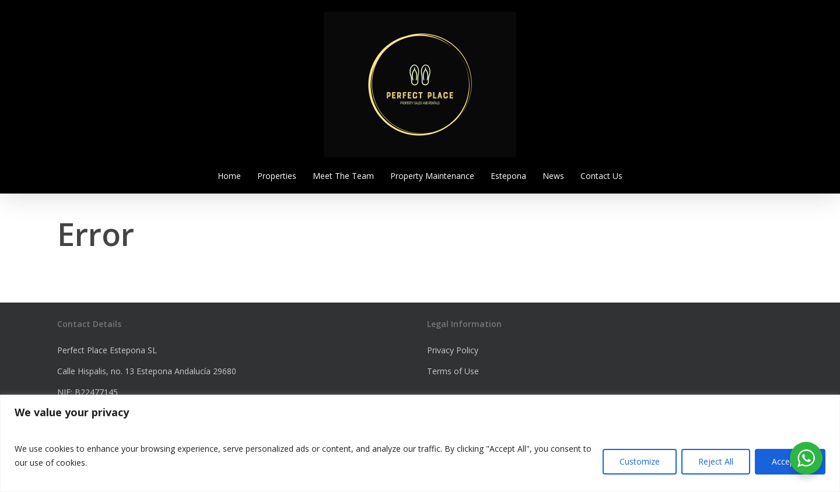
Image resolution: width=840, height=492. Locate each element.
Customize (640, 461)
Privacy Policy (452, 350)
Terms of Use (453, 371)
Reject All (715, 461)
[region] (420, 443)
